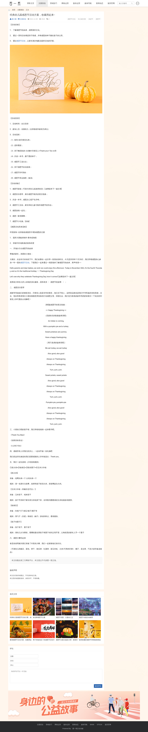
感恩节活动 (71, 19)
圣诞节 (90, 19)
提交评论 (98, 686)
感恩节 (98, 19)
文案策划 (42, 3)
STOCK (99, 724)
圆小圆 (13, 19)
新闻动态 (99, 3)
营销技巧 (53, 3)
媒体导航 (88, 3)
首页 (13, 10)
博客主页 (30, 3)
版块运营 (76, 3)
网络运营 (65, 3)
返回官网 (111, 3)
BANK (92, 724)
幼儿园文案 (82, 19)
